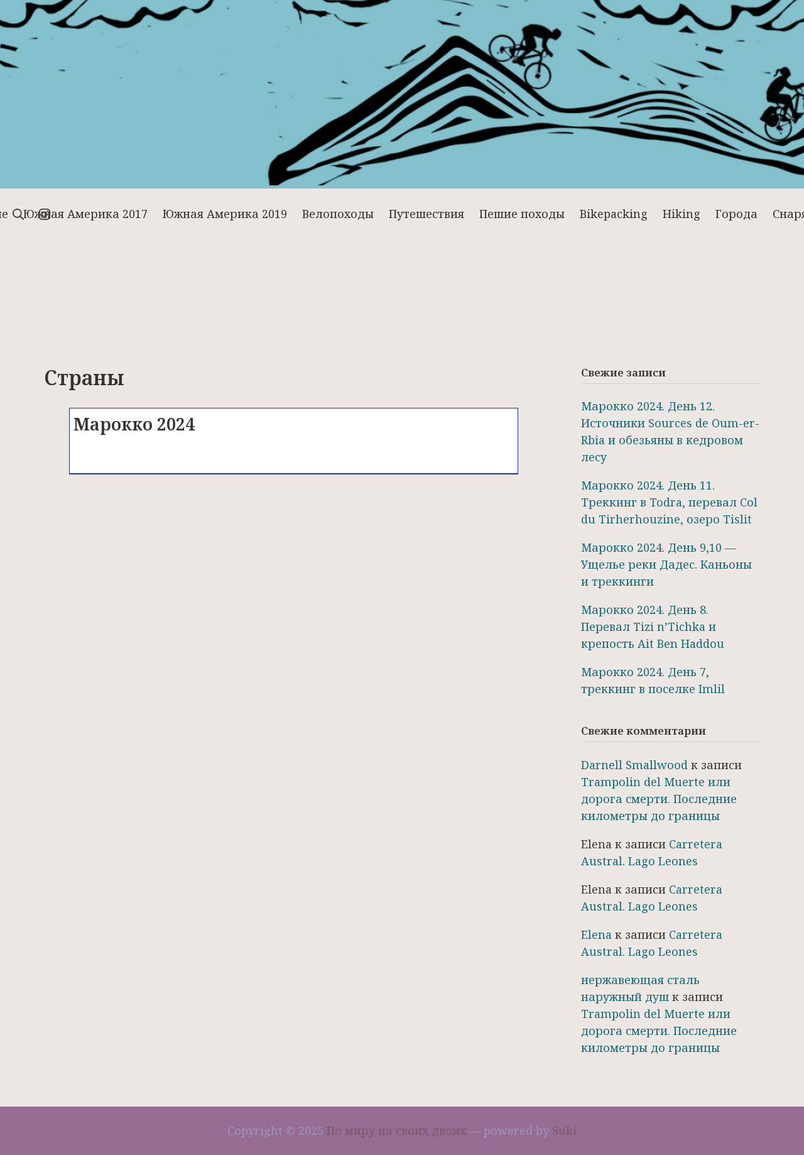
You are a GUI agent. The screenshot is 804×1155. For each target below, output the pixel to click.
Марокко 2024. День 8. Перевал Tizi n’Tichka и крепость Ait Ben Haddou (652, 626)
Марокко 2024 (134, 423)
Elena (596, 934)
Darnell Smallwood (634, 764)
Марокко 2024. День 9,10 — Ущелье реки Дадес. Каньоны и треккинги (666, 564)
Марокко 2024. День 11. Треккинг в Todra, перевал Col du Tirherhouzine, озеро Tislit (669, 502)
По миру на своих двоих (396, 1130)
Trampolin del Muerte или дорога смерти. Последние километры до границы (659, 798)
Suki (564, 1130)
